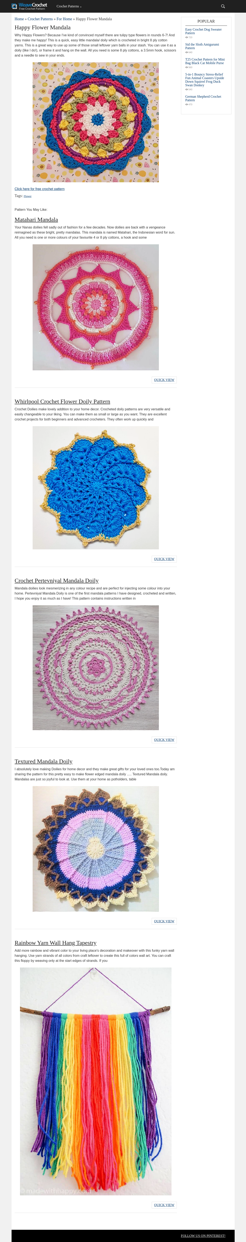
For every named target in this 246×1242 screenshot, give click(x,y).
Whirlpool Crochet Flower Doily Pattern (62, 401)
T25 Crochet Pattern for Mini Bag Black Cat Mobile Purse (205, 61)
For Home (64, 19)
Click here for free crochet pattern (40, 189)
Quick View (164, 380)
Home (19, 19)
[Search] (223, 6)
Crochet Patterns (68, 6)
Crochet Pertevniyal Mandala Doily (57, 580)
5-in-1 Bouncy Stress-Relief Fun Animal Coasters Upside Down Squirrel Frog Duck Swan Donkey (204, 80)
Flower (28, 196)
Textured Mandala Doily (44, 761)
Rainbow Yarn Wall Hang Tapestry (56, 942)
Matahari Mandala (36, 219)
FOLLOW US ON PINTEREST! (203, 1236)
